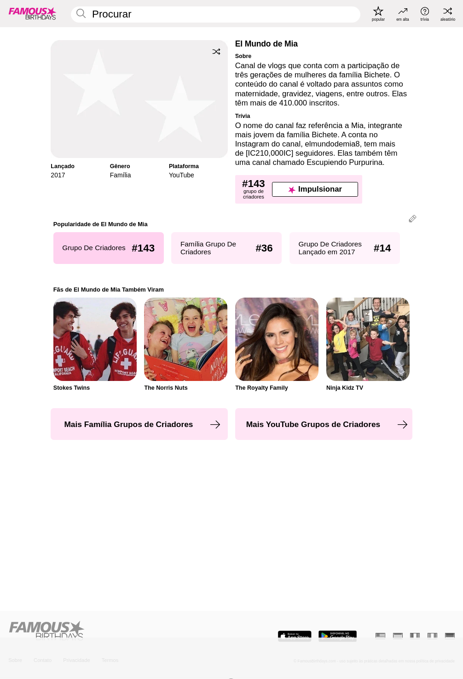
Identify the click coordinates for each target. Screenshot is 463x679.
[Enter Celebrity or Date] (215, 14)
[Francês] (415, 636)
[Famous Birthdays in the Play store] (337, 636)
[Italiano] (432, 636)
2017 (58, 175)
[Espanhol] (398, 636)
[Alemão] (450, 636)
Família (120, 175)
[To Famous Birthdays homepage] (33, 14)
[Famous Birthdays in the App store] (295, 636)
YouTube (181, 175)
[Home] (117, 631)
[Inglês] (380, 636)
